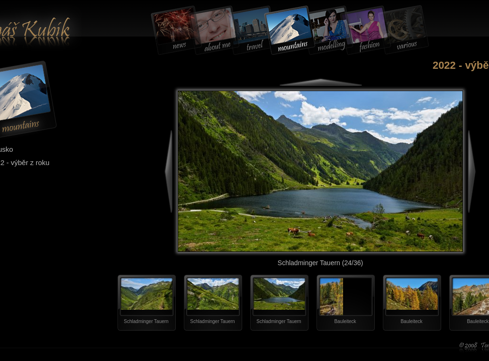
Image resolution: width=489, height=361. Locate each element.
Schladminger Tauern (146, 321)
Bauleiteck (345, 321)
